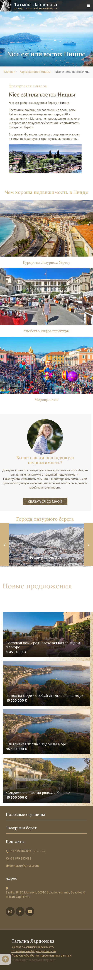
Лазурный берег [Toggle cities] (46, 828)
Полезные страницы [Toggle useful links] (46, 814)
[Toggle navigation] (88, 5)
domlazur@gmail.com (22, 866)
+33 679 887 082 (25, 851)
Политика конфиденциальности (33, 951)
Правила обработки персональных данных (41, 955)
